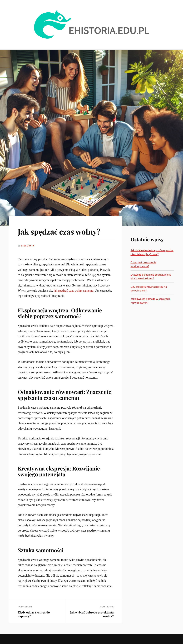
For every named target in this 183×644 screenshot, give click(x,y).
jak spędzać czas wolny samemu (73, 290)
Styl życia (28, 245)
